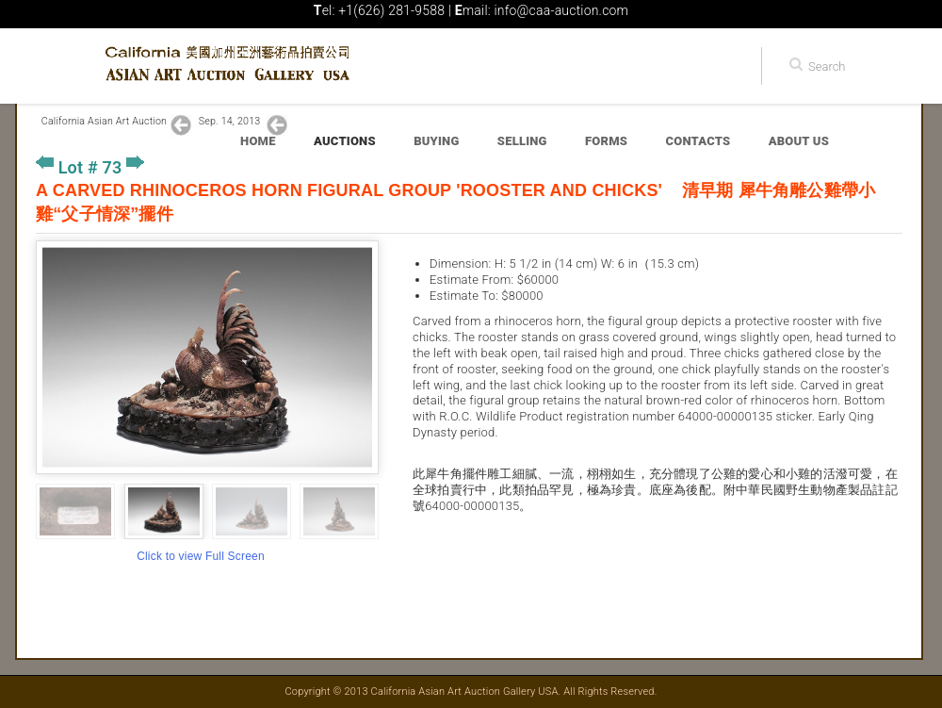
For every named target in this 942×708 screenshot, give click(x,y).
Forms (606, 141)
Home (258, 141)
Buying (436, 141)
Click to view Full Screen (201, 556)
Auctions (345, 141)
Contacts (698, 141)
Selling (522, 141)
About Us (799, 141)
